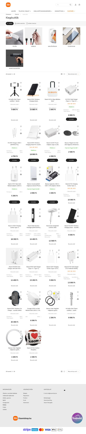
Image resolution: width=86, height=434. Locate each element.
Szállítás (5, 411)
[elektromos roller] (64, 4)
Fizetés (4, 409)
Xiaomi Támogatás (48, 404)
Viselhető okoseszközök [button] (42, 11)
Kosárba (71, 120)
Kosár (24, 402)
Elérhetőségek (47, 399)
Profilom (25, 399)
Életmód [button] (71, 11)
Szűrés (10, 25)
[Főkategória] (8, 16)
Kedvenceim (26, 404)
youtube (64, 391)
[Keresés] (70, 4)
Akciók (13, 11)
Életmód (17, 16)
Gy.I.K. (4, 402)
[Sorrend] (73, 75)
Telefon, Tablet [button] (24, 11)
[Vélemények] (71, 105)
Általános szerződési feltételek (10, 395)
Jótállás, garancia (7, 399)
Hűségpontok (6, 404)
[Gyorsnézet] (20, 87)
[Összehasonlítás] (20, 91)
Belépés (25, 395)
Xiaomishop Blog (48, 402)
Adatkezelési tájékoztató (8, 397)
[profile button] (75, 4)
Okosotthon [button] (59, 11)
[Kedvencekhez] (20, 84)
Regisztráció (26, 397)
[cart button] (79, 4)
